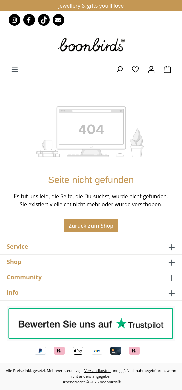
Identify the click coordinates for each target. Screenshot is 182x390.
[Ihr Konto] (151, 69)
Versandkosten (97, 370)
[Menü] (15, 69)
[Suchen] (119, 69)
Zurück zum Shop (91, 225)
